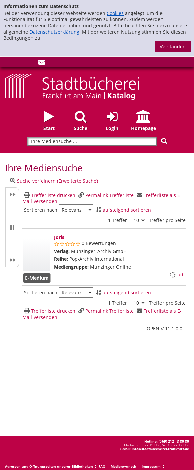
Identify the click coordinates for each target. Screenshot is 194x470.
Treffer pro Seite (167, 220)
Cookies (115, 13)
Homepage (143, 128)
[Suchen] (164, 141)
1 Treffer (117, 220)
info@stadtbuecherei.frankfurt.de (160, 448)
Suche (80, 128)
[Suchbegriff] (91, 141)
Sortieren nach (40, 210)
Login (112, 128)
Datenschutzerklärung (54, 31)
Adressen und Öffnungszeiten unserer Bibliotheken (49, 466)
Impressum (151, 466)
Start (49, 128)
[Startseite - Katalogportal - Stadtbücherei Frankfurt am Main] (72, 86)
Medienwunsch (123, 466)
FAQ (102, 466)
